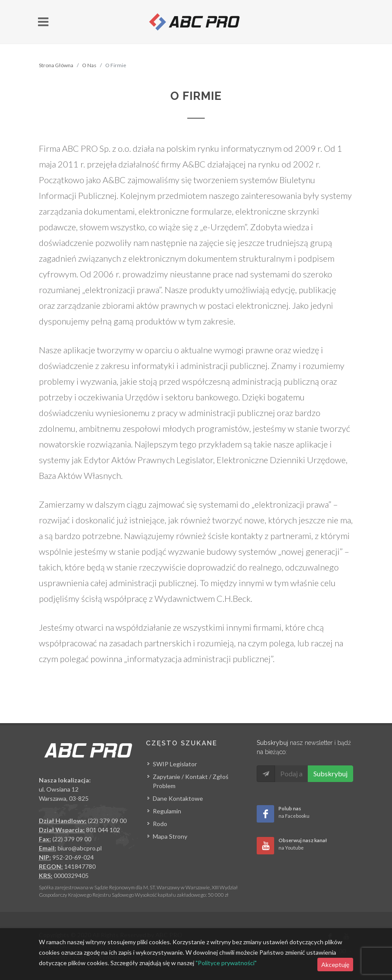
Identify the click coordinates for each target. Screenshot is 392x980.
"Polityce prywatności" (226, 962)
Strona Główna (56, 65)
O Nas (89, 65)
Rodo (160, 823)
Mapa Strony (170, 836)
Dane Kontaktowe (178, 798)
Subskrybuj (330, 773)
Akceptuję (335, 964)
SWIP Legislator (175, 764)
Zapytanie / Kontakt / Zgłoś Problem (190, 781)
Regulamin (167, 811)
